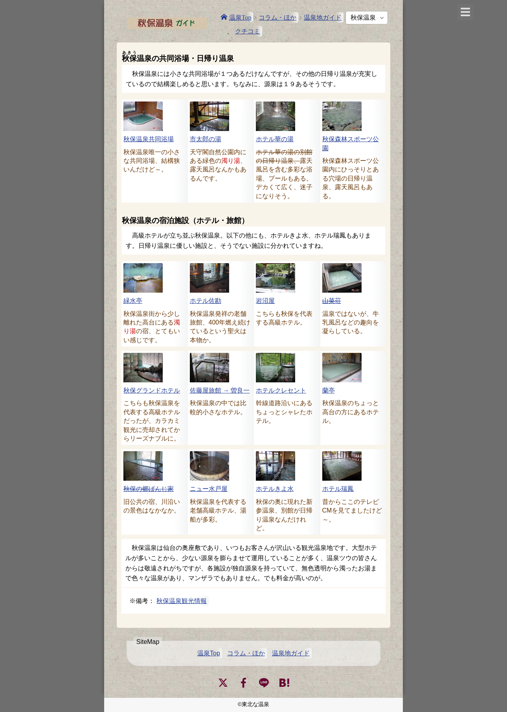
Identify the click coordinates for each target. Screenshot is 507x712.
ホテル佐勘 (205, 300)
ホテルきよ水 (275, 488)
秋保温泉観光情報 (181, 601)
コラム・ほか (277, 17)
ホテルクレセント (281, 390)
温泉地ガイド (323, 17)
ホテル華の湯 (275, 139)
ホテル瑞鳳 (338, 488)
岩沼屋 (265, 300)
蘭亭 (328, 390)
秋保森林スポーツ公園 (350, 143)
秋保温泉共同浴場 (148, 139)
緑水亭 (132, 300)
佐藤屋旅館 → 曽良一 (220, 390)
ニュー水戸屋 (209, 488)
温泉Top (240, 17)
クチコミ (247, 31)
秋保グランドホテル (151, 390)
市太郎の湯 (205, 139)
